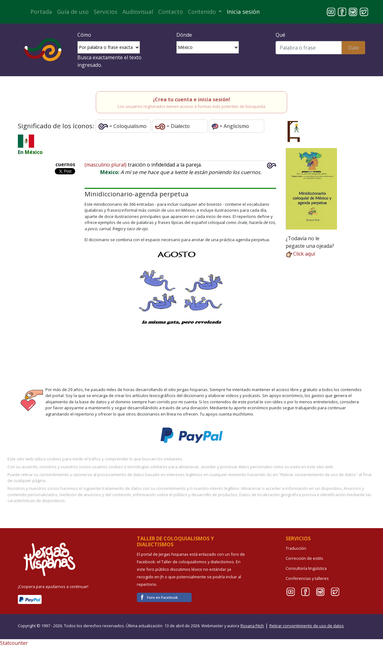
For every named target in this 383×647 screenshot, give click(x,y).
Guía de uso (73, 11)
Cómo (84, 34)
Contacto (170, 11)
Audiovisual (137, 11)
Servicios (105, 11)
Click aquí (300, 253)
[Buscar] (309, 47)
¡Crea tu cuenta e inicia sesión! (191, 99)
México (34, 152)
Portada (41, 11)
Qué (280, 34)
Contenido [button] (202, 11)
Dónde (184, 34)
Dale (353, 47)
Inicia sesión (243, 11)
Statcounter (14, 642)
